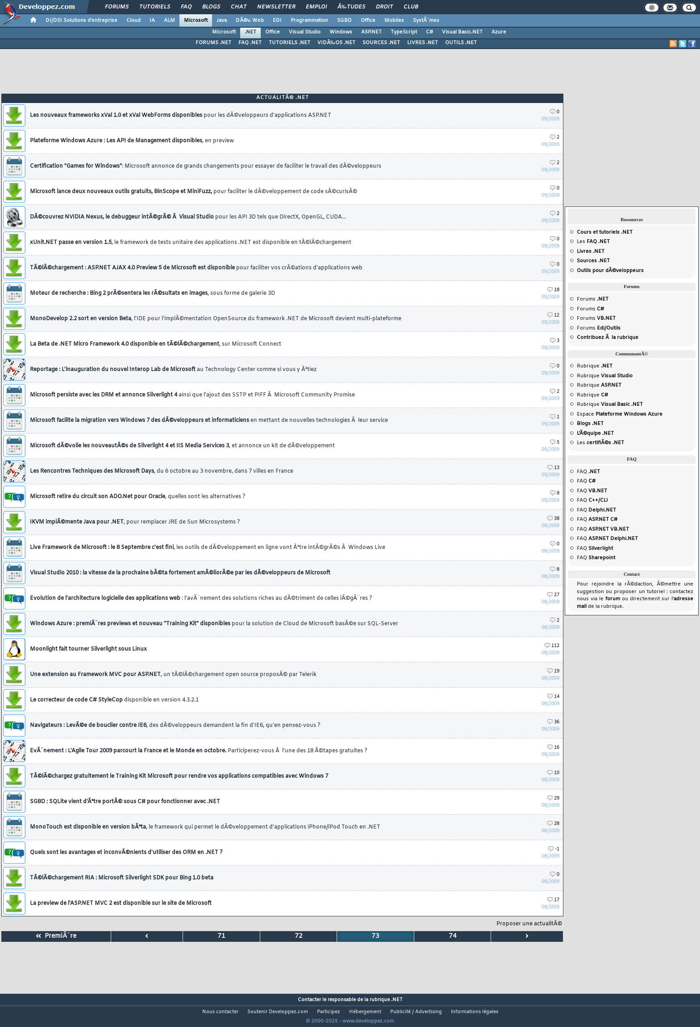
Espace (619, 414)
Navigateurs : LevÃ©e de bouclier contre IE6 (175, 725)
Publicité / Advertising (416, 1012)
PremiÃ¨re (56, 936)
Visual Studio (305, 32)
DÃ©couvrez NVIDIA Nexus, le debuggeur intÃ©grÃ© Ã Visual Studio (188, 217)
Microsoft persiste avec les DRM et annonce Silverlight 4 (192, 395)
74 (453, 936)
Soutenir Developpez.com (277, 1012)
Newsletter (276, 7)
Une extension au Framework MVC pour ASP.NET (173, 674)
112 (552, 646)
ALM (169, 20)
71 (221, 936)
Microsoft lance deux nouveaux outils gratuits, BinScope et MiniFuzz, (193, 191)
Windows (340, 32)
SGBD (344, 20)
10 (553, 773)
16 (553, 748)
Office (368, 20)
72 (299, 936)
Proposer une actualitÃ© (529, 924)
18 (553, 290)
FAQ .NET (250, 43)
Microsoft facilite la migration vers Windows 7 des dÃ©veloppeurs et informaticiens (209, 420)
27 (553, 595)
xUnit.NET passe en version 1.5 (190, 242)
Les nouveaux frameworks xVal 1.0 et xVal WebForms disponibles (180, 115)
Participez (328, 1012)
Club (411, 7)
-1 (553, 849)
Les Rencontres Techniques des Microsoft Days (161, 471)
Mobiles (394, 20)
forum (612, 599)
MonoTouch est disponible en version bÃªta (205, 827)
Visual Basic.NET (462, 32)
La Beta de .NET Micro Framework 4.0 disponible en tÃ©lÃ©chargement (155, 344)
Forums (116, 7)
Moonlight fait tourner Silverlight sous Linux (88, 649)
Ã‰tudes (351, 7)
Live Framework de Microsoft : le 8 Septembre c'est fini (207, 547)
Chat (238, 7)
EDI (277, 20)
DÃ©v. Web (250, 20)
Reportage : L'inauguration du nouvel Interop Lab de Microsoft (173, 369)
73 (375, 936)
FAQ (186, 7)
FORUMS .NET (213, 43)
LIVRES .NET (422, 43)
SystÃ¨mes (426, 20)
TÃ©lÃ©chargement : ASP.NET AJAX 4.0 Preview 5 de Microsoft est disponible (196, 268)
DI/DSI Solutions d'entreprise (81, 20)
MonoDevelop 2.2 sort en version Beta (215, 318)
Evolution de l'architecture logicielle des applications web (201, 598)
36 (553, 722)
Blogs (211, 7)
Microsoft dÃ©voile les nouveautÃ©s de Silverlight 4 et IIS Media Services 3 (182, 446)
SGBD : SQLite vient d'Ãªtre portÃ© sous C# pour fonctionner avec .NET (125, 801)
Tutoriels (154, 7)
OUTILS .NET (461, 43)
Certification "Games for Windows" (205, 166)
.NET (250, 32)
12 (553, 315)
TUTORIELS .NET (289, 43)
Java (222, 20)
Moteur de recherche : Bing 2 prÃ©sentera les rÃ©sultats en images (152, 293)
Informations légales (474, 1012)
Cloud (133, 20)
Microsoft (196, 20)
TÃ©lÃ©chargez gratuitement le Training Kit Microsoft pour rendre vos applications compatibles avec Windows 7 (179, 776)
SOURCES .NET (381, 43)
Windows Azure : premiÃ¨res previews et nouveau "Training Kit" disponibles (214, 623)
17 (553, 900)
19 (553, 671)
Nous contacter (220, 1012)
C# (429, 32)
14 (553, 697)
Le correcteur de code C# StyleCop (114, 700)
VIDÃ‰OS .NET (336, 43)
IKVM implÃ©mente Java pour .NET (135, 522)
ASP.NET (371, 32)
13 (553, 468)
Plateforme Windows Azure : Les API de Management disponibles (132, 140)
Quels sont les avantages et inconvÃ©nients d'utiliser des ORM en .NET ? (126, 852)
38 (553, 519)
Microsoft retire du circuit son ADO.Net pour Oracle (138, 496)
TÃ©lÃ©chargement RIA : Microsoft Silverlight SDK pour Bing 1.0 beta (121, 878)
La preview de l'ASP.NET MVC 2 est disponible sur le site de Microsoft (121, 903)
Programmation (309, 20)
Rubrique (594, 366)
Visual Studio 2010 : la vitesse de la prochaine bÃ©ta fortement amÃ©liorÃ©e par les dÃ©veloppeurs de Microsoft (180, 573)
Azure (499, 32)
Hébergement (365, 1012)
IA (152, 20)
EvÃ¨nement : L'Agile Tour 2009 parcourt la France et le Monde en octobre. (198, 751)
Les (593, 242)
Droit (384, 7)
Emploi (316, 7)
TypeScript (404, 32)
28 (553, 824)
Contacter (309, 1000)
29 (553, 798)
